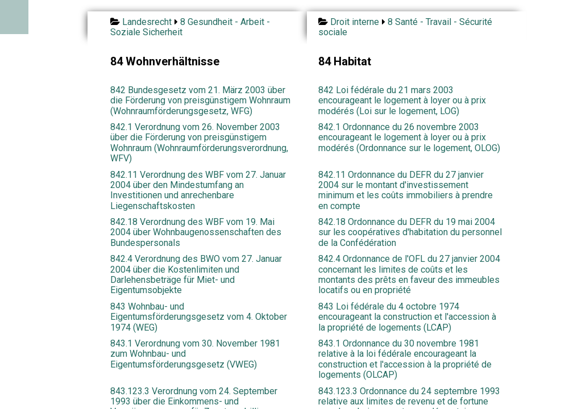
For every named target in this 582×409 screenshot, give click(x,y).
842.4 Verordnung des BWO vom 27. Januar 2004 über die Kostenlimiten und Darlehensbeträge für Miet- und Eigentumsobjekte (196, 274)
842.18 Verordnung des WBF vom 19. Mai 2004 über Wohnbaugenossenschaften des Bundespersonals (195, 232)
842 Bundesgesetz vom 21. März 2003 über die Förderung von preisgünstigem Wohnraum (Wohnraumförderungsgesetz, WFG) (200, 100)
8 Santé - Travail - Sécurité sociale (405, 26)
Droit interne (354, 21)
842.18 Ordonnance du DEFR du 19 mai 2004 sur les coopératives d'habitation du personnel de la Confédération (410, 232)
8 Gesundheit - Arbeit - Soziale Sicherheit (190, 26)
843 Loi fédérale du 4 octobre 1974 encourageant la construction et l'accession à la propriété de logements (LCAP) (407, 317)
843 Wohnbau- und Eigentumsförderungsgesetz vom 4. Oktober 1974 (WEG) (198, 317)
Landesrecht (147, 21)
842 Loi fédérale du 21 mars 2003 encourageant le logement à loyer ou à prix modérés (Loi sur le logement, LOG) (402, 100)
